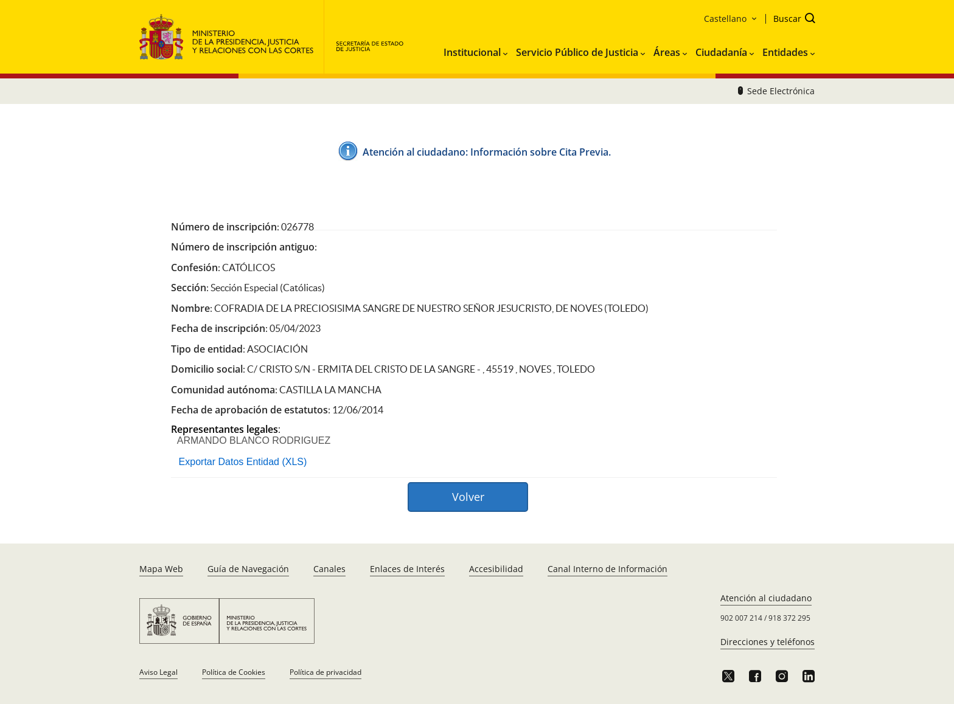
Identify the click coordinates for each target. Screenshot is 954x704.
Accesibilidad (496, 569)
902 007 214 (741, 618)
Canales (329, 569)
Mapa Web (161, 569)
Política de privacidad (325, 672)
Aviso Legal (158, 672)
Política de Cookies (233, 672)
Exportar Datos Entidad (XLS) (243, 462)
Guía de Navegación (248, 569)
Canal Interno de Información (607, 569)
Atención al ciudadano (766, 598)
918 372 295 (789, 618)
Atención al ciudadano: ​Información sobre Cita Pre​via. (487, 152)
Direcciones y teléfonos (767, 641)
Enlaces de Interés (407, 569)
